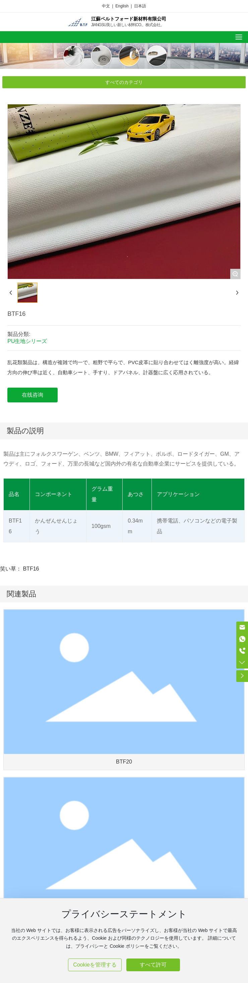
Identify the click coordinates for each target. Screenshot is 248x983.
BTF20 (124, 762)
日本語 (140, 6)
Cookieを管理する (95, 965)
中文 (106, 6)
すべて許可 (153, 965)
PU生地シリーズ (27, 341)
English (121, 6)
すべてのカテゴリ (124, 82)
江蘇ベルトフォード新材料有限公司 (128, 18)
